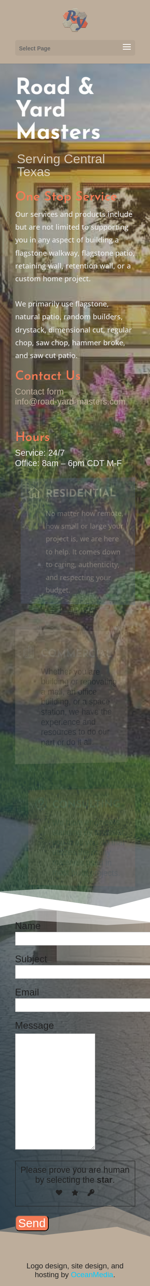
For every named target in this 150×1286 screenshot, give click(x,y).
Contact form (39, 392)
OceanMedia (92, 1274)
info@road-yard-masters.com (70, 402)
